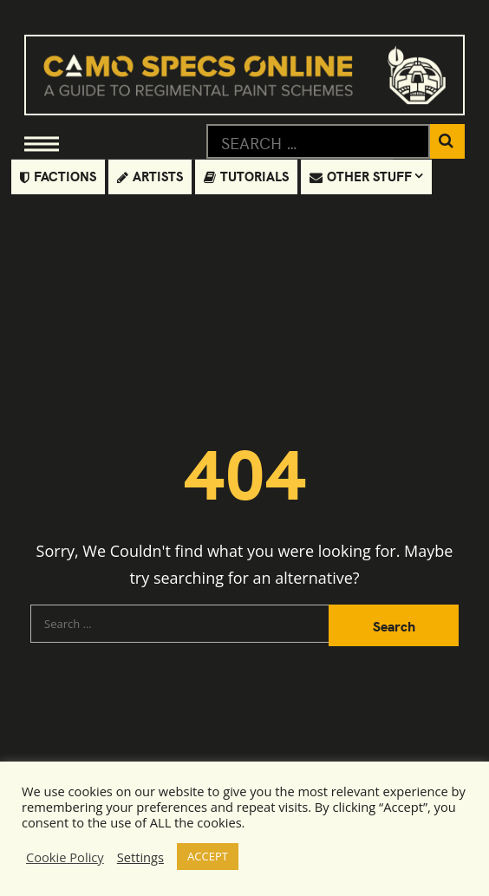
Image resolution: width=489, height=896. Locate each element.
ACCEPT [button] (207, 856)
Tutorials (246, 176)
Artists (150, 176)
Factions (58, 176)
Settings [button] (140, 857)
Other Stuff (361, 176)
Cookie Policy (65, 857)
